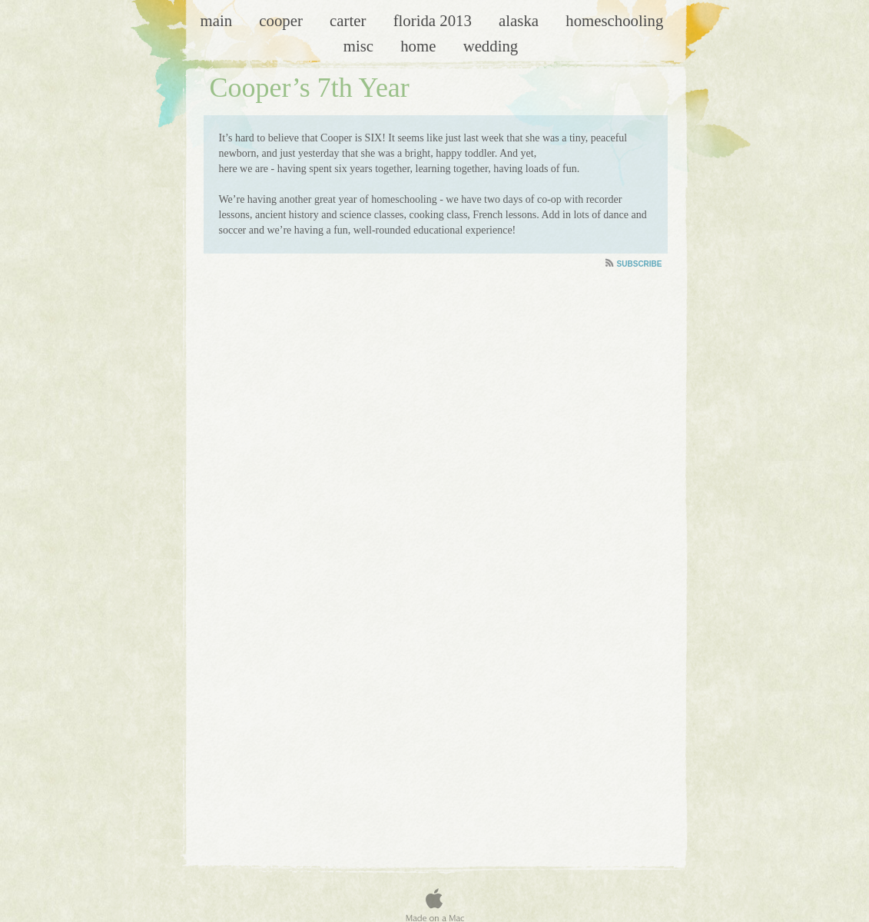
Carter (350, 20)
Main (219, 20)
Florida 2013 (434, 20)
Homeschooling (614, 20)
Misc (360, 46)
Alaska (520, 20)
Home (419, 46)
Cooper (283, 20)
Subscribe (639, 264)
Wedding (491, 46)
